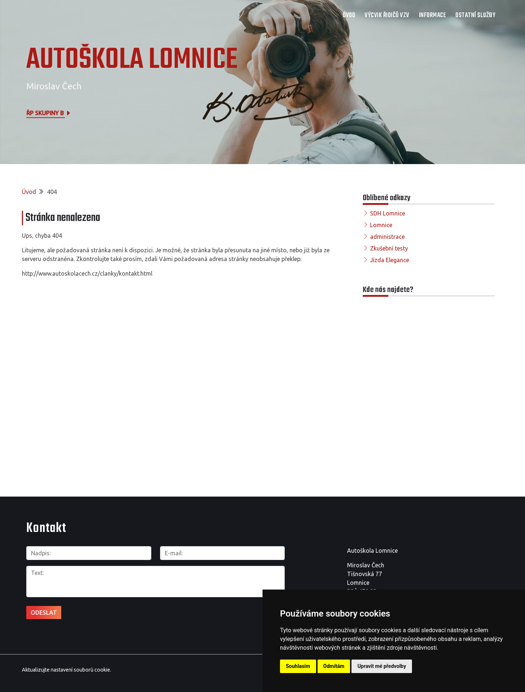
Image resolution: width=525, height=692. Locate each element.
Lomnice (381, 225)
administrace (387, 236)
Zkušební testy (389, 248)
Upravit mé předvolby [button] (381, 666)
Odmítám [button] (334, 666)
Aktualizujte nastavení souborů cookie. (66, 670)
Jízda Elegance (389, 260)
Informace (432, 15)
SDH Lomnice (387, 213)
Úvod (349, 15)
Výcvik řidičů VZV (387, 15)
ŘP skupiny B (48, 112)
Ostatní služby (475, 15)
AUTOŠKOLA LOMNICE (132, 60)
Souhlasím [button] (298, 666)
